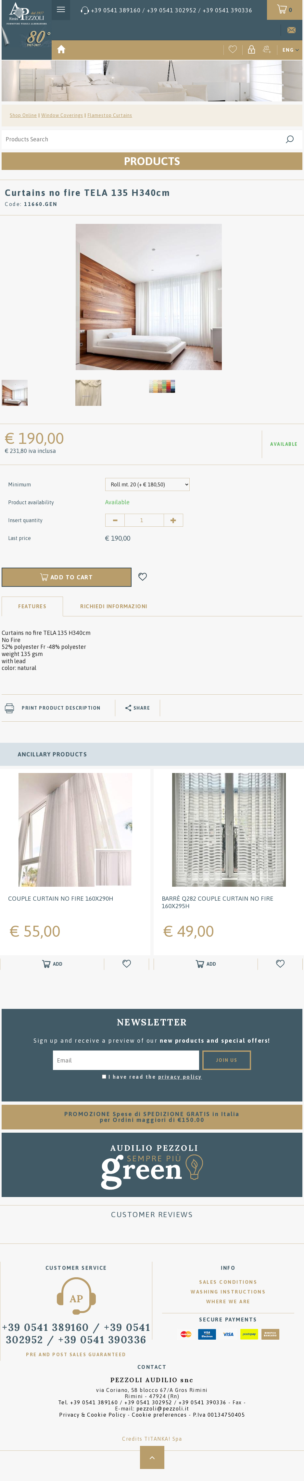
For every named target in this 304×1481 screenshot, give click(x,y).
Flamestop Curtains (109, 115)
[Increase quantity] (173, 520)
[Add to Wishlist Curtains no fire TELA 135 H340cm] (143, 577)
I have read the (155, 1077)
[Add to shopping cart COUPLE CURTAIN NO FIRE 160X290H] (52, 964)
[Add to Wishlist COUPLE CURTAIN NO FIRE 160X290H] (127, 964)
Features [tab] (32, 606)
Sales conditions (228, 1282)
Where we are (228, 1301)
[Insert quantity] (144, 520)
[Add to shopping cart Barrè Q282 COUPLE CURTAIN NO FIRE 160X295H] (206, 964)
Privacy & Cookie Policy (92, 1415)
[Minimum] (147, 484)
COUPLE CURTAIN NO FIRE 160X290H (60, 898)
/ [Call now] (76, 1333)
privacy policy (180, 1077)
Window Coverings (62, 115)
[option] (149, 297)
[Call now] (167, 10)
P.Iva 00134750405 (219, 1415)
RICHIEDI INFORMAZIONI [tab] (113, 606)
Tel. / (142, 1402)
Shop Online (23, 115)
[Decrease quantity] (115, 520)
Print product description (61, 708)
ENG (288, 50)
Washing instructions (228, 1291)
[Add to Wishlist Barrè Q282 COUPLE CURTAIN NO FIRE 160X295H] (281, 964)
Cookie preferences (159, 1415)
